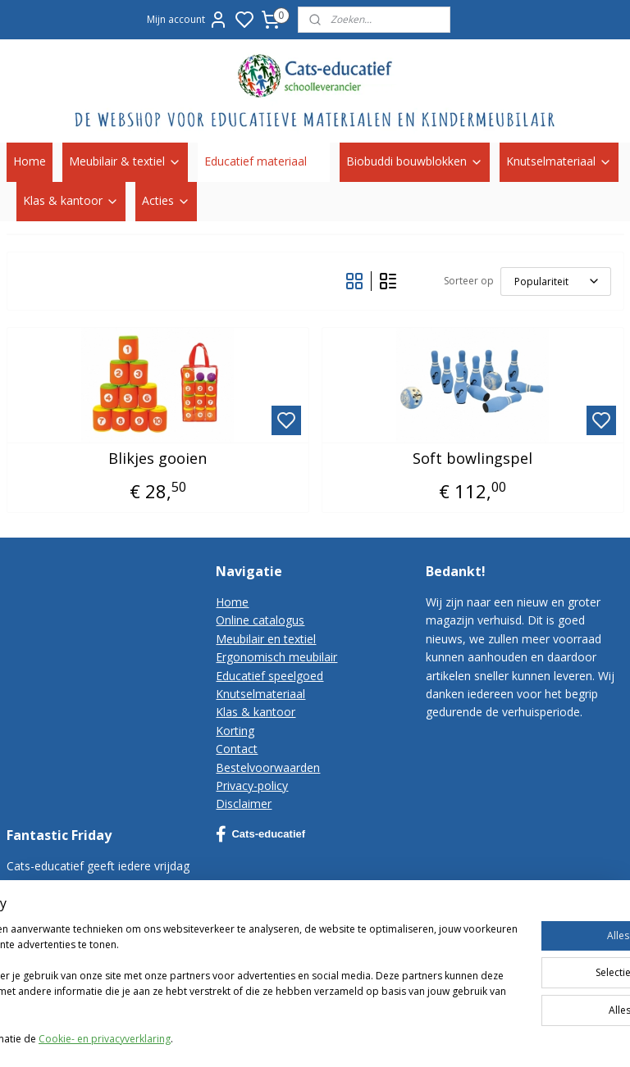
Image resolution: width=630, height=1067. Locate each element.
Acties (166, 200)
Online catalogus (260, 620)
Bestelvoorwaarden (268, 767)
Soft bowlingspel (472, 458)
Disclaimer (244, 803)
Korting (235, 730)
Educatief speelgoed (269, 675)
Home (29, 161)
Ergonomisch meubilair (276, 657)
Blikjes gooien (157, 458)
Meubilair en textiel (266, 639)
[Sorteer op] (555, 280)
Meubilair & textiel (125, 161)
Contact (237, 748)
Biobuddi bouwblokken (414, 161)
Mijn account (187, 20)
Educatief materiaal (263, 161)
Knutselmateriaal (559, 161)
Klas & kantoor (71, 200)
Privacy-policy (252, 785)
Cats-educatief (260, 834)
